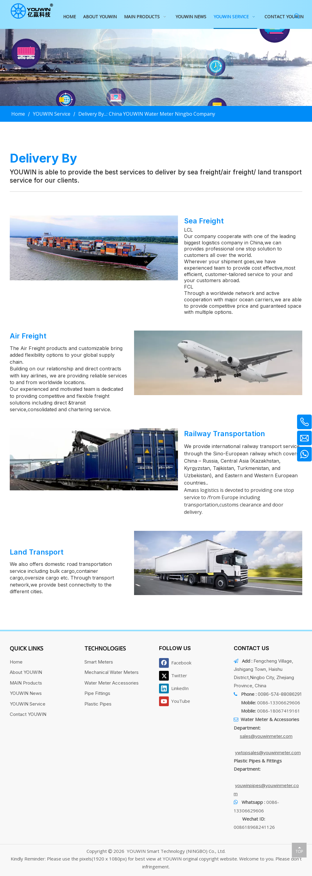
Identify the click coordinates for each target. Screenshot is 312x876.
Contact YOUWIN (28, 714)
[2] (218, 363)
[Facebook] (176, 663)
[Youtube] (176, 701)
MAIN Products (26, 683)
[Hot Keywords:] (297, 16)
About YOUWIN (26, 672)
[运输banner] (156, 67)
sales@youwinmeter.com (266, 736)
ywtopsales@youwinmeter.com (268, 752)
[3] (94, 459)
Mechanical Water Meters (111, 672)
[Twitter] (176, 676)
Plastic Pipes (98, 704)
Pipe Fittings (97, 693)
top (299, 850)
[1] (94, 247)
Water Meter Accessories (111, 683)
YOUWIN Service (27, 704)
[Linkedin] (176, 688)
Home (16, 662)
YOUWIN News (26, 693)
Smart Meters (98, 662)
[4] (218, 563)
